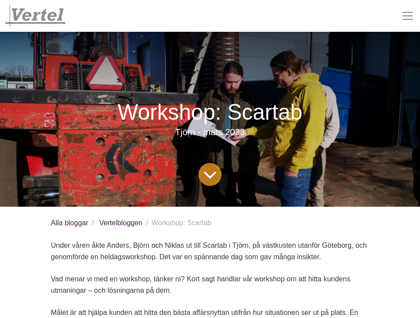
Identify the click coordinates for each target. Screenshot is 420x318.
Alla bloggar (69, 223)
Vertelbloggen (120, 223)
